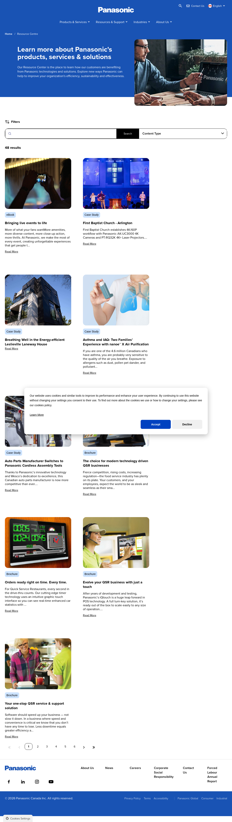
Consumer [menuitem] (207, 804)
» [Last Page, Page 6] (93, 752)
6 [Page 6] (74, 753)
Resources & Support (110, 28)
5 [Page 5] (65, 753)
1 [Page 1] (28, 753)
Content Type (151, 139)
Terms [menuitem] (147, 804)
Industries (140, 28)
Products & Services (73, 28)
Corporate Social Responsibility (164, 778)
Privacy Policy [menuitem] (132, 804)
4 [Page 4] (56, 753)
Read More (11, 258)
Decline (187, 424)
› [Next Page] (84, 752)
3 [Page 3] (47, 753)
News (109, 774)
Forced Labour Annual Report (212, 780)
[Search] (72, 139)
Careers (135, 774)
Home (8, 39)
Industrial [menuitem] (222, 804)
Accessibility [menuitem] (161, 804)
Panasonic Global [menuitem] (188, 804)
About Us (162, 28)
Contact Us (188, 776)
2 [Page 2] (38, 753)
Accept (155, 424)
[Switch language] (217, 6)
